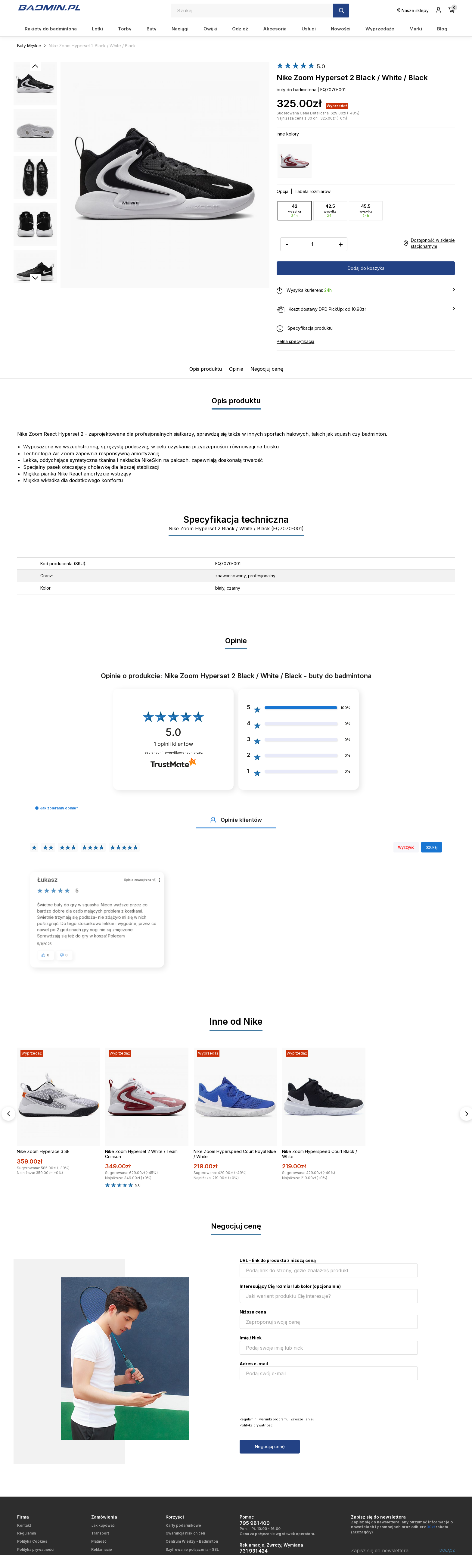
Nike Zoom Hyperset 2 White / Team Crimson (141, 1158)
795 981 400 (255, 1528)
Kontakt (24, 1530)
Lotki (97, 29)
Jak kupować (103, 1530)
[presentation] (285, 1402)
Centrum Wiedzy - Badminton (192, 1546)
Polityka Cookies (32, 1546)
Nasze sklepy (413, 10)
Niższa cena (253, 1316)
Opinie (236, 369)
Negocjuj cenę (266, 369)
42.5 (330, 210)
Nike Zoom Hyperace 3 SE (43, 1155)
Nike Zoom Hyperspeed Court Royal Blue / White (235, 1158)
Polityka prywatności (257, 1430)
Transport (100, 1537)
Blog (442, 29)
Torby (125, 29)
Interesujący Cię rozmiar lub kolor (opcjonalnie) (290, 1290)
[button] (37, 808)
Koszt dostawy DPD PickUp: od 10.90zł (366, 309)
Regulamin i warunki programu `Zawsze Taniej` (277, 1424)
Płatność (99, 1546)
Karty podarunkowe (183, 1530)
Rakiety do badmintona (51, 29)
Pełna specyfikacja (295, 341)
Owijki (210, 29)
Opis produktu (205, 369)
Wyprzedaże (379, 29)
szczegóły (361, 1536)
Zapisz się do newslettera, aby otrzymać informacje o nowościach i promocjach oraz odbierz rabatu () (402, 1531)
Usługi (309, 29)
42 (294, 210)
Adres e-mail (254, 1368)
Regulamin (26, 1537)
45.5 (365, 210)
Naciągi (180, 29)
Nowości (340, 29)
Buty (152, 29)
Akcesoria (275, 29)
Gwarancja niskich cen (185, 1537)
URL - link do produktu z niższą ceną (278, 1264)
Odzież (240, 29)
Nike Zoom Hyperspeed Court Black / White (319, 1158)
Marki (415, 29)
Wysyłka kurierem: (366, 290)
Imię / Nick (251, 1342)
